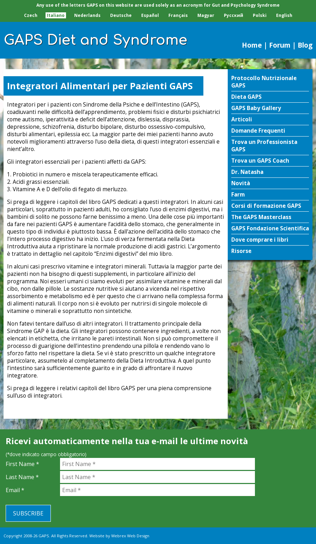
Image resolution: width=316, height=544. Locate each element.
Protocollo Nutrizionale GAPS (264, 81)
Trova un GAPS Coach (260, 160)
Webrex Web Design (130, 535)
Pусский (233, 15)
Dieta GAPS (246, 97)
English (284, 15)
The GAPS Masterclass (261, 217)
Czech (30, 15)
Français (178, 15)
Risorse (241, 251)
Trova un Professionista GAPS (264, 145)
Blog (305, 45)
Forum (280, 45)
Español (150, 15)
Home (252, 45)
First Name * (22, 464)
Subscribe (28, 513)
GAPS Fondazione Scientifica (270, 228)
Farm (238, 194)
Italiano (56, 15)
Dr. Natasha (247, 172)
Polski (260, 15)
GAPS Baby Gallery (256, 108)
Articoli (241, 119)
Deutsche (121, 15)
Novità (240, 183)
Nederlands (87, 15)
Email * (15, 490)
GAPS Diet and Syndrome (95, 40)
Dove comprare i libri (259, 239)
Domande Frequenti (258, 130)
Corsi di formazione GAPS (266, 206)
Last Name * (22, 477)
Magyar (205, 15)
